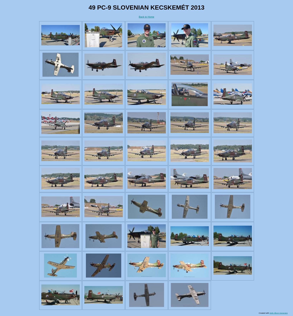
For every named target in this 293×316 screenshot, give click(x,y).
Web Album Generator (279, 313)
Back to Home (146, 16)
